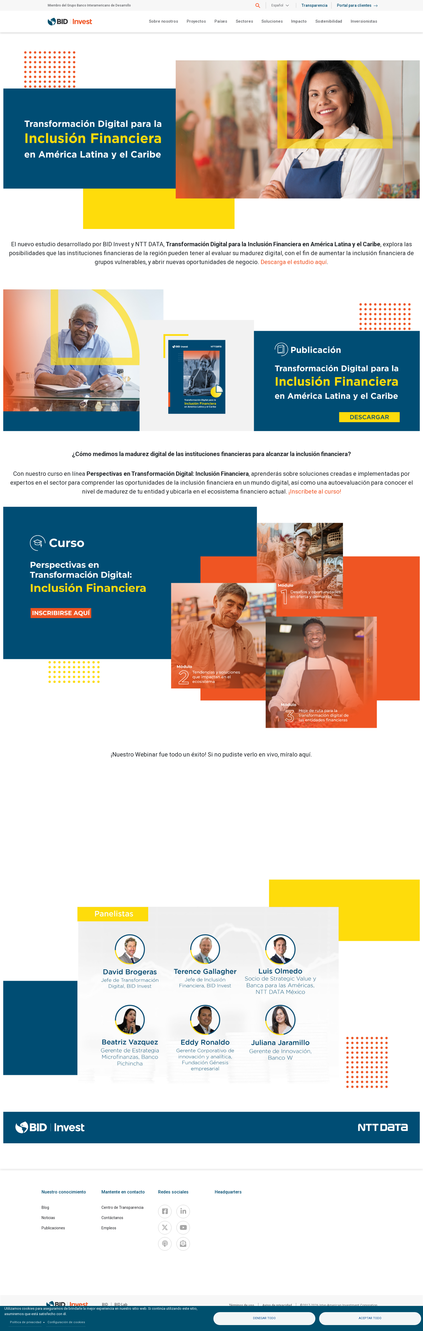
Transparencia (315, 5)
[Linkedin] (183, 1211)
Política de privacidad (25, 1322)
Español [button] (277, 5)
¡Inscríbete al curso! (315, 491)
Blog (45, 1207)
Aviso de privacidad (277, 1305)
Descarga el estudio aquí (294, 262)
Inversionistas (364, 21)
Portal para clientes (357, 5)
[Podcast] (165, 1244)
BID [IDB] (105, 1304)
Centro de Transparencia (122, 1207)
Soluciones (271, 21)
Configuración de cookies (66, 1322)
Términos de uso (241, 1305)
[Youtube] (183, 1227)
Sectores (244, 21)
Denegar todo (264, 1318)
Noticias (48, 1218)
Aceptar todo (370, 1318)
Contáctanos (112, 1218)
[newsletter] (183, 1244)
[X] (165, 1227)
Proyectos (196, 21)
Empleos (108, 1228)
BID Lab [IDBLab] (120, 1304)
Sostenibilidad (328, 21)
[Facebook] (165, 1211)
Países (220, 21)
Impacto (298, 21)
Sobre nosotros (163, 21)
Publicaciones (53, 1228)
